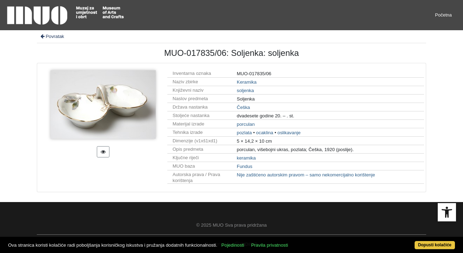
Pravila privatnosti (292, 241)
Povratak (52, 36)
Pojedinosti (255, 241)
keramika (246, 158)
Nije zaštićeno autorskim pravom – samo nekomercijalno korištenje (306, 174)
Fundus (244, 166)
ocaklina (264, 132)
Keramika (246, 82)
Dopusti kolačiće (409, 241)
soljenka (245, 90)
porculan (246, 124)
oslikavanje (289, 132)
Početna (443, 15)
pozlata (244, 132)
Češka (243, 107)
